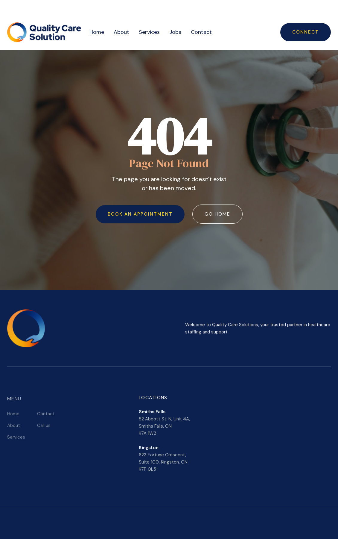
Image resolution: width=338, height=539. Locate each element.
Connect (305, 32)
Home (96, 32)
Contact (201, 32)
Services (149, 32)
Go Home (217, 214)
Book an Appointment (140, 214)
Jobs (175, 32)
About (121, 32)
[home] (44, 32)
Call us (44, 427)
